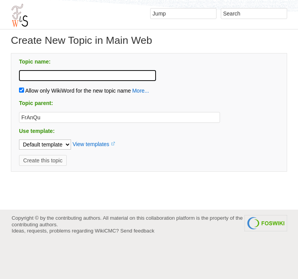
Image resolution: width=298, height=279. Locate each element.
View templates (91, 144)
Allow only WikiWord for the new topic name (75, 91)
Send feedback (137, 231)
